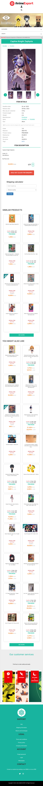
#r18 (23, 141)
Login (21, 757)
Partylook (24, 117)
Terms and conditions (21, 739)
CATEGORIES (4, 29)
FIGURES (5, 46)
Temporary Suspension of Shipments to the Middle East (15, 37)
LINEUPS (3, 33)
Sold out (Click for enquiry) (21, 172)
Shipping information (21, 727)
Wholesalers (21, 760)
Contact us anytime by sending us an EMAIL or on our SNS (21, 769)
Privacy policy (21, 742)
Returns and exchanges (21, 730)
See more (22, 335)
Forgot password (21, 754)
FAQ (21, 724)
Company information (21, 745)
